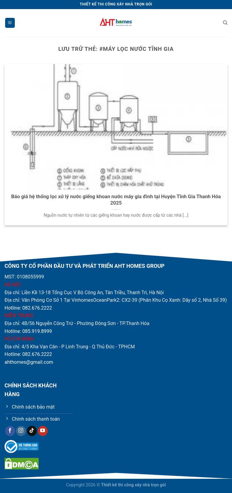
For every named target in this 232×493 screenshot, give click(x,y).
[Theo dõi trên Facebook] (10, 431)
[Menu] (10, 23)
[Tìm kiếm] (225, 22)
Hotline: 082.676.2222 (28, 308)
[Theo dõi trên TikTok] (32, 431)
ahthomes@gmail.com (29, 362)
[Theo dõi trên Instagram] (21, 431)
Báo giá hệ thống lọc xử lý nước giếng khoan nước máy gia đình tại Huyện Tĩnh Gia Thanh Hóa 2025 (116, 200)
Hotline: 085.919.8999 (28, 331)
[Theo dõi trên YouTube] (43, 431)
